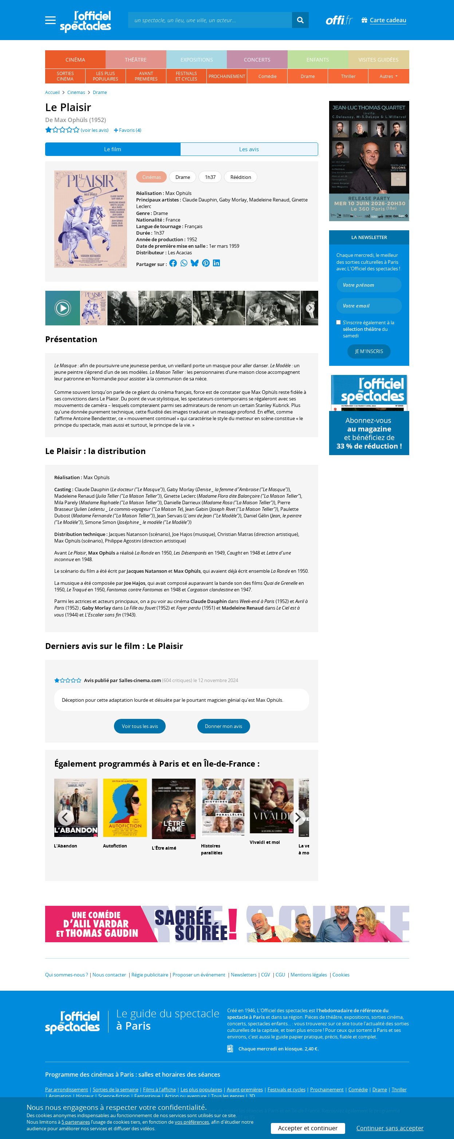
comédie (267, 76)
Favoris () (127, 130)
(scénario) (139, 534)
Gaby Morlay (233, 199)
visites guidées (379, 59)
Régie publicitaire (149, 974)
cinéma (75, 59)
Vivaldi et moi (265, 842)
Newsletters (244, 974)
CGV (265, 974)
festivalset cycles (186, 76)
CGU (280, 974)
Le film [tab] (112, 149)
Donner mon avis (223, 726)
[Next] (310, 308)
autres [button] (387, 76)
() (120, 489)
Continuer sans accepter (390, 1128)
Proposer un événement (199, 974)
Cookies (341, 974)
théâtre (136, 59)
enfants (318, 59)
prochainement (227, 76)
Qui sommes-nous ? (66, 974)
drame (308, 76)
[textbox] (210, 20)
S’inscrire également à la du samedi (368, 329)
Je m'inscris (369, 351)
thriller (348, 76)
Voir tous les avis (140, 726)
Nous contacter (109, 974)
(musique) (193, 534)
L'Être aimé (164, 848)
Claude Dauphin (199, 199)
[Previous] (66, 818)
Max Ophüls (178, 193)
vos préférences (192, 1122)
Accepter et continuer (308, 1128)
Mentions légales (309, 974)
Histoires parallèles (211, 849)
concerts (257, 59)
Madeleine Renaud (269, 199)
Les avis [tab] (249, 149)
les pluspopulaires (105, 76)
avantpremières (146, 76)
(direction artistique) (257, 534)
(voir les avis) (94, 130)
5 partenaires (76, 1122)
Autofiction (115, 846)
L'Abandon (65, 846)
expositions (197, 59)
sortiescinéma (65, 76)
